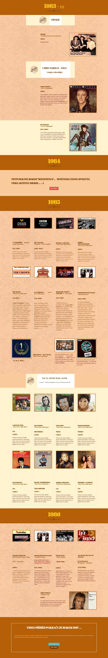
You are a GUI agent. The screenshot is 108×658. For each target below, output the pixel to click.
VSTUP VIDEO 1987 (54, 644)
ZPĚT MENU (54, 647)
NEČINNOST (54, 188)
